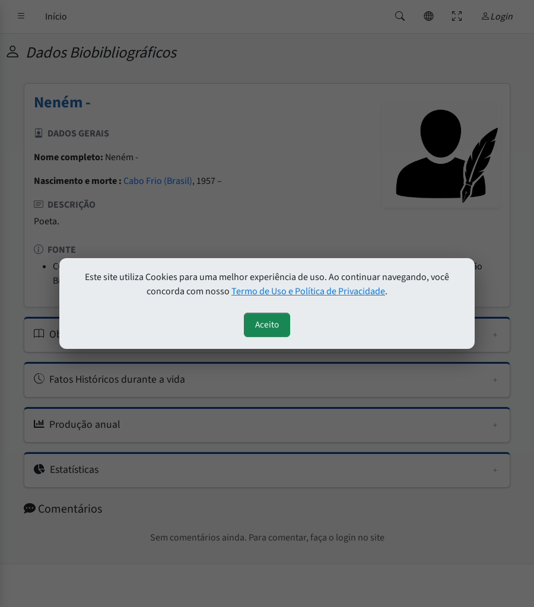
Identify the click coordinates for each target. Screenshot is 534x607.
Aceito (267, 324)
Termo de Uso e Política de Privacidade (308, 291)
